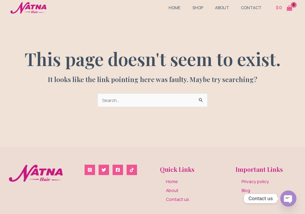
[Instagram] (90, 169)
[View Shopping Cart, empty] (284, 8)
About (222, 7)
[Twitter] (104, 169)
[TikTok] (132, 169)
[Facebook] (118, 169)
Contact (251, 7)
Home (174, 7)
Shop (197, 7)
